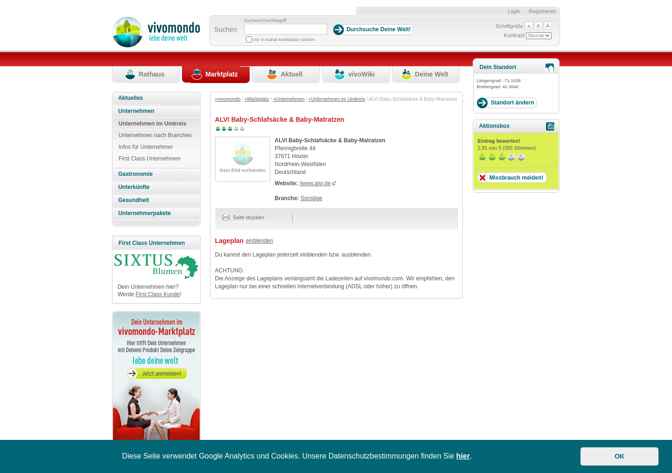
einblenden (259, 240)
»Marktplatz (257, 99)
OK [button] (620, 456)
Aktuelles (130, 98)
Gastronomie (135, 174)
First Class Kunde (157, 294)
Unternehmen (136, 111)
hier (463, 456)
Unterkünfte (133, 187)
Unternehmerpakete (144, 213)
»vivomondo (228, 99)
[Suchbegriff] (285, 29)
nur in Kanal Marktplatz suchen (284, 39)
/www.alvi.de (315, 183)
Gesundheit (133, 200)
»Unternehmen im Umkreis (336, 99)
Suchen (225, 29)
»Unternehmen (288, 99)
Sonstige (311, 198)
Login (514, 11)
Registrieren (542, 11)
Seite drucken (243, 217)
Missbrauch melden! (516, 177)
